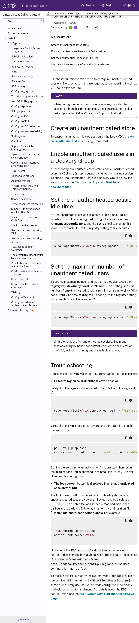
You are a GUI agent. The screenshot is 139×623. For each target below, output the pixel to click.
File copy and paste (22, 76)
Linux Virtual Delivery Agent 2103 (102, 13)
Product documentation (30, 6)
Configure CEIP (20, 121)
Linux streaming (20, 61)
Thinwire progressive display (27, 96)
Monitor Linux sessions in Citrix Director (25, 219)
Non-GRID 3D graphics (24, 101)
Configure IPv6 (19, 116)
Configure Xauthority (23, 297)
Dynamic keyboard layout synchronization (25, 156)
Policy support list (21, 111)
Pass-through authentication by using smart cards (27, 257)
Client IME (17, 141)
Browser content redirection (27, 204)
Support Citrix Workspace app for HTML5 (25, 211)
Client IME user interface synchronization (25, 164)
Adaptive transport (21, 180)
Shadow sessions (21, 199)
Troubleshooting (62, 70)
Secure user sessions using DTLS (26, 240)
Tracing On (17, 194)
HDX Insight (18, 171)
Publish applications (22, 56)
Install (11, 38)
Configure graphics (22, 91)
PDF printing (18, 86)
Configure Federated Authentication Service (24, 304)
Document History (21, 310)
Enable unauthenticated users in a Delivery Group (81, 51)
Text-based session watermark (22, 248)
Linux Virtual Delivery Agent (67, 13)
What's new (14, 28)
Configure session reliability (27, 131)
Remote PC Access (22, 66)
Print (14, 71)
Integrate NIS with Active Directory (25, 50)
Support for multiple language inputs (22, 148)
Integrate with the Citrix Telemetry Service (24, 187)
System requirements (20, 33)
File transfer (18, 81)
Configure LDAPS (21, 279)
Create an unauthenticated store (72, 44)
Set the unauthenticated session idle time (76, 57)
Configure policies (21, 106)
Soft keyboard (19, 136)
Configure (14, 43)
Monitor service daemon (24, 225)
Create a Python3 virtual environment (25, 286)
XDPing (15, 292)
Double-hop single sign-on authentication (26, 265)
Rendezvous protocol (23, 175)
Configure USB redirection (26, 126)
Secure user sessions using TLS (26, 232)
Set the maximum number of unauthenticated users (82, 64)
